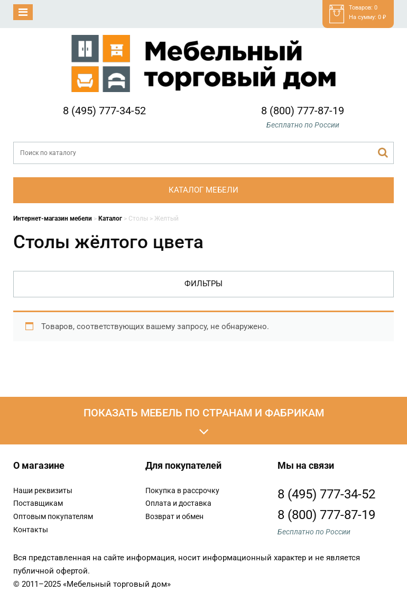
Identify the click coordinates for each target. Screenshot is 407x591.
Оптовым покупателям (53, 516)
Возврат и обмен (174, 516)
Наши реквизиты (42, 490)
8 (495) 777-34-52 (104, 110)
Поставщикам (38, 503)
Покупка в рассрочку (182, 490)
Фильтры (203, 283)
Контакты (30, 529)
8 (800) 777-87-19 (302, 110)
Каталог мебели (203, 190)
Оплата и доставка (178, 503)
